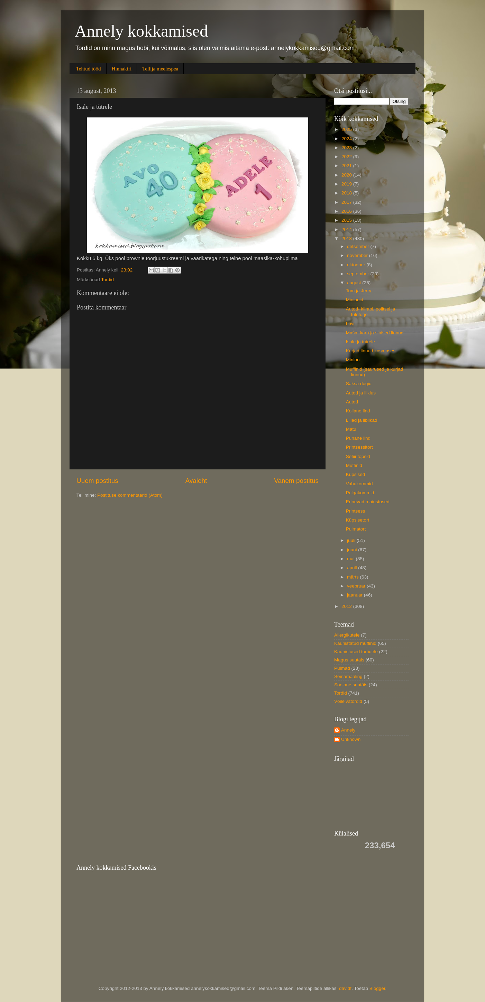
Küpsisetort (357, 520)
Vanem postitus (296, 480)
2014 (347, 229)
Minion (353, 359)
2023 (347, 147)
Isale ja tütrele (360, 341)
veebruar (357, 586)
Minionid (354, 299)
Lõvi (350, 323)
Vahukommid (359, 483)
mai (351, 558)
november (358, 255)
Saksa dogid (359, 383)
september (358, 273)
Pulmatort (356, 529)
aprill (352, 567)
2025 (347, 129)
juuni (352, 549)
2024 (347, 138)
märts (353, 577)
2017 (347, 202)
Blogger (377, 988)
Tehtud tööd (88, 68)
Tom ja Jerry (359, 290)
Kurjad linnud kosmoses (370, 350)
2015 (347, 220)
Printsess (355, 511)
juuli (352, 540)
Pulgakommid (360, 492)
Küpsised (355, 474)
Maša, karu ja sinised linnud (375, 332)
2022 (347, 156)
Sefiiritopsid (358, 456)
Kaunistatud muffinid (355, 643)
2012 (347, 606)
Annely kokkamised (141, 31)
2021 (347, 165)
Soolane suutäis (350, 684)
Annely (348, 730)
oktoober (356, 264)
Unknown (350, 739)
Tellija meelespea (160, 68)
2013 (347, 238)
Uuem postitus (97, 480)
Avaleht (196, 480)
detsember (358, 246)
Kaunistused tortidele (356, 651)
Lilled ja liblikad (361, 420)
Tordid (107, 279)
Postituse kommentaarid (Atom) (130, 495)
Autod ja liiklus (361, 392)
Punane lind (358, 438)
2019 (347, 184)
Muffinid (354, 465)
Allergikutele (347, 635)
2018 (347, 192)
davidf (345, 988)
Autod (352, 401)
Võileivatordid (348, 701)
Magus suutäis (349, 659)
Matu (351, 429)
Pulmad (342, 668)
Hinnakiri (122, 68)
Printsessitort (359, 447)
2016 (347, 211)
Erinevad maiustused (368, 501)
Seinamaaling (348, 676)
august (354, 282)
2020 (347, 175)
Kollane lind (358, 410)
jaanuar (355, 595)
